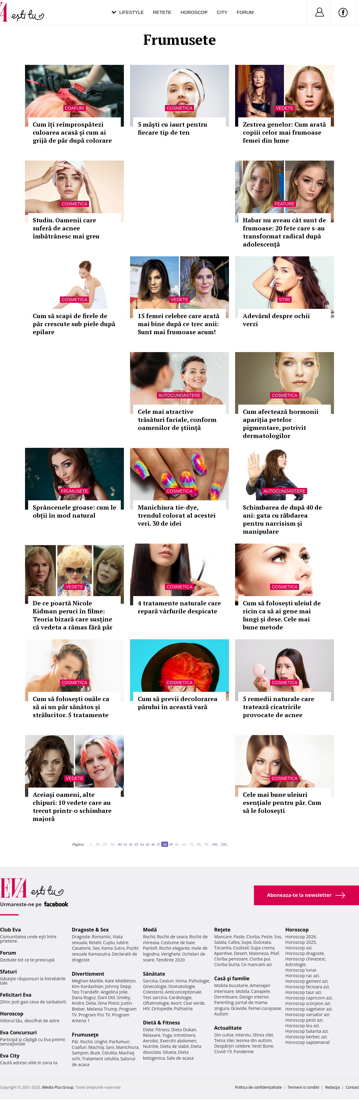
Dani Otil (106, 997)
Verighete (170, 954)
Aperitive (223, 953)
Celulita (109, 1053)
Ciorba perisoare (231, 959)
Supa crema (262, 948)
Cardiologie (180, 997)
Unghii (100, 1042)
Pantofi (150, 948)
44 (142, 844)
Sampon (80, 1053)
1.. (92, 844)
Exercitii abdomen (178, 1041)
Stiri (284, 299)
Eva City (9, 1055)
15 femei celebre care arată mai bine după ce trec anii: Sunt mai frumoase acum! (178, 324)
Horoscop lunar (301, 970)
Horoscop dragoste (304, 953)
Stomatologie (181, 986)
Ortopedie (162, 1008)
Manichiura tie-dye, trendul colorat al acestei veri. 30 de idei (177, 515)
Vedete (284, 108)
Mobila (242, 991)
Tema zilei (224, 1040)
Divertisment (88, 973)
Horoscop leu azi (302, 1025)
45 (147, 844)
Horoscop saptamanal (307, 1042)
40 (119, 844)
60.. (185, 844)
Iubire (122, 942)
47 (158, 844)
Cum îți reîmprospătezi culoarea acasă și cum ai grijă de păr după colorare (72, 132)
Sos (277, 937)
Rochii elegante (174, 948)
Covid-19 (223, 1051)
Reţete (222, 929)
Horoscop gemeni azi (306, 981)
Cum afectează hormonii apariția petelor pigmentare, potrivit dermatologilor (281, 423)
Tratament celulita (100, 1059)
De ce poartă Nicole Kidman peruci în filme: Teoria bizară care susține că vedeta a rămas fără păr (72, 615)
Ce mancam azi (256, 964)
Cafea (233, 942)
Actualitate (228, 1027)
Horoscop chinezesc (305, 959)
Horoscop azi (298, 948)
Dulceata (262, 942)
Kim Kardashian (87, 986)
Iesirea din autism (254, 1040)
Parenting (224, 1002)
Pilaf (274, 953)
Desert (240, 953)
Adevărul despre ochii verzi (276, 320)
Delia (91, 1003)
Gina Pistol (108, 1003)
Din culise (224, 1035)
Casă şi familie (231, 978)
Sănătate (154, 973)
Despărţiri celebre (232, 1046)
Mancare (223, 937)
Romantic (101, 937)
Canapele (260, 991)
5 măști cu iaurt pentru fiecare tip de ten (172, 128)
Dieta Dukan (183, 1029)
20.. (105, 844)
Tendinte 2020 (170, 960)
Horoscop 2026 (300, 937)
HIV (146, 1008)
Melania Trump (102, 1009)
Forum (245, 12)
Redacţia (332, 1087)
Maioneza (258, 953)
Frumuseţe (74, 491)
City (222, 12)
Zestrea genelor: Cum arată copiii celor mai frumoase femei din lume (284, 132)
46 (153, 844)
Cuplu (109, 942)
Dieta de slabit (174, 1046)
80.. (199, 844)
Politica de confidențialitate (258, 1087)
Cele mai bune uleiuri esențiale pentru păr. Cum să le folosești (282, 802)
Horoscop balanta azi (306, 1031)
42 (131, 844)
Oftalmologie (156, 1003)
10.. (98, 844)
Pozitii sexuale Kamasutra (105, 951)
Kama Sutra (113, 948)
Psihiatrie (183, 1008)
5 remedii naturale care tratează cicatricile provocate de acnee (278, 707)
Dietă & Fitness (161, 1022)
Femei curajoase (264, 1008)
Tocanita (222, 948)
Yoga (167, 1035)
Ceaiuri (166, 981)
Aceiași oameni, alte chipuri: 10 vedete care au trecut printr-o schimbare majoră (72, 806)
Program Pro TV (94, 1015)
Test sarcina (155, 997)
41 (125, 844)
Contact (352, 1087)
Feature (284, 203)
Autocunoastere (179, 395)
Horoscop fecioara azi (307, 987)
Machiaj (96, 1047)
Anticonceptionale (183, 992)
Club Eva (10, 929)
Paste (239, 937)
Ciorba (253, 937)
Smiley (123, 997)
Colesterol (153, 992)
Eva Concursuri (18, 1032)
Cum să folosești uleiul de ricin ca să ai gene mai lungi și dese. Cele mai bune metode (282, 615)
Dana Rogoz (84, 997)
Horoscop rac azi (302, 975)
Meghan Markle (87, 981)
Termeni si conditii (303, 1087)
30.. (113, 844)
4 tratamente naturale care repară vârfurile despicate (179, 607)
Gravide (239, 1008)
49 (171, 844)
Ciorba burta (226, 964)
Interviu (243, 1035)
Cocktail (241, 948)
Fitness (162, 1029)
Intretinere (184, 1035)
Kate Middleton (120, 981)
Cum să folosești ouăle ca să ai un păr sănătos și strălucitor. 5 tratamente (71, 707)
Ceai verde (194, 1003)
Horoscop (194, 12)
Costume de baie (178, 942)
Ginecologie (155, 986)
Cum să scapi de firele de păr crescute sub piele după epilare (74, 324)
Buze (95, 1053)
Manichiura (127, 1047)
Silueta (169, 1052)
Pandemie (244, 1051)
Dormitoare (226, 997)
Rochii (86, 1042)
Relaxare (152, 1035)
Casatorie (81, 948)
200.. (224, 844)
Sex (96, 948)
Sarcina (150, 981)
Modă (150, 929)
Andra (78, 1003)
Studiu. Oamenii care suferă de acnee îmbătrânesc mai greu (66, 228)
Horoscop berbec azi (306, 1037)
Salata (220, 942)
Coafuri (74, 108)
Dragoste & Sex (90, 929)
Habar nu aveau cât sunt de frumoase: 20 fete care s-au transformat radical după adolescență (284, 232)
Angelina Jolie (114, 992)
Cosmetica (179, 108)
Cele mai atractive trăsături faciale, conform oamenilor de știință (177, 419)
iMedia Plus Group (58, 1087)
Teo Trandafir (85, 992)
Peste (266, 937)
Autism (221, 1014)
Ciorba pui (260, 959)
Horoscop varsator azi (307, 1014)
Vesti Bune (262, 1046)
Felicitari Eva (16, 994)
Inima (181, 981)
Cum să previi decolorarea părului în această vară (178, 703)
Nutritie (150, 1046)
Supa (246, 942)
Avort (176, 1003)
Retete (162, 12)
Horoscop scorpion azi (307, 1003)
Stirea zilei (263, 1035)
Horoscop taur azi (303, 992)
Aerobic (150, 1041)
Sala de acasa (180, 1058)
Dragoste (81, 937)
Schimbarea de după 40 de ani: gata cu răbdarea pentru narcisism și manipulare (282, 519)
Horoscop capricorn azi (308, 998)
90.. (207, 844)
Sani (110, 1047)
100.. (215, 844)
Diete (148, 1029)
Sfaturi (8, 971)
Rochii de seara (172, 937)
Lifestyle (131, 12)
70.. (192, 844)
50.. (177, 844)
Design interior (254, 997)
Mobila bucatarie (231, 985)
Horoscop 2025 (300, 942)
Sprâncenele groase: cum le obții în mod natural (74, 511)
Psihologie (198, 981)
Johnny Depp (118, 986)
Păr (75, 1042)
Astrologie (295, 964)
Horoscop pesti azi (304, 1020)
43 (136, 844)
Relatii (95, 942)
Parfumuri (119, 1042)
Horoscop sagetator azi (308, 1009)
